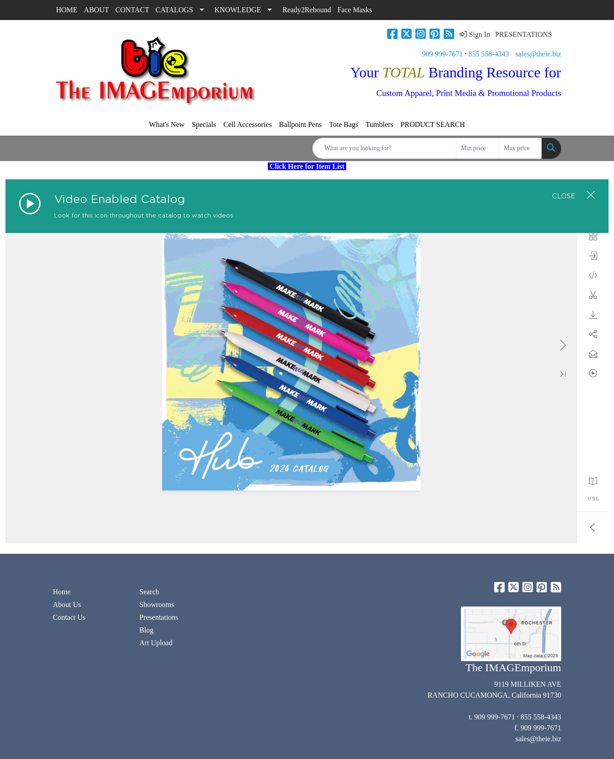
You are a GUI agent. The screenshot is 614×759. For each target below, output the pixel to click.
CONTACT (132, 10)
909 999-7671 (442, 54)
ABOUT (96, 10)
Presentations (158, 617)
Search (149, 592)
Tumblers (380, 124)
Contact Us (69, 617)
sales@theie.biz (538, 54)
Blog (146, 630)
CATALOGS (174, 10)
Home (62, 592)
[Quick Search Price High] (520, 148)
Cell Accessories (247, 124)
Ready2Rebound (306, 10)
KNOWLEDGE (238, 10)
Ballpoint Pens (300, 124)
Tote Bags (343, 124)
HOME (66, 10)
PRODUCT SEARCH (432, 124)
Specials (204, 124)
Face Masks (355, 10)
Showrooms (156, 604)
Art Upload (155, 643)
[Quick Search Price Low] (477, 148)
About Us (67, 604)
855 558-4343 (488, 54)
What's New (166, 124)
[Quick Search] (384, 148)
